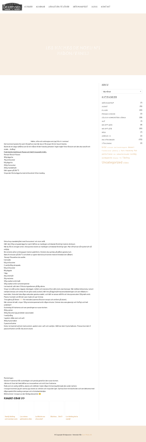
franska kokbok (108, 114)
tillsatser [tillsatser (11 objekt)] (115, 158)
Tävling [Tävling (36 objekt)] (126, 157)
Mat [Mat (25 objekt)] (135, 150)
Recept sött (107, 129)
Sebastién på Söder (59, 7)
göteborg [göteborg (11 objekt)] (115, 151)
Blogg (94, 7)
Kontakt (105, 7)
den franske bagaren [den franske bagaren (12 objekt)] (120, 147)
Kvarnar (40, 7)
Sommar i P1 (106, 136)
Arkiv (105, 85)
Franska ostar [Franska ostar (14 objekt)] (106, 151)
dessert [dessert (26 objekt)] (131, 147)
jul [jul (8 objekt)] (119, 150)
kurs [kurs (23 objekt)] (123, 150)
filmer (105, 110)
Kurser (28, 7)
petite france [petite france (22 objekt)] (107, 154)
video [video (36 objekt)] (126, 162)
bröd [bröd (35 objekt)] (104, 147)
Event (105, 106)
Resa (104, 132)
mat (103, 121)
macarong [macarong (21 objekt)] (129, 150)
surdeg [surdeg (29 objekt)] (133, 154)
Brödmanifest (80, 7)
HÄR (21, 299)
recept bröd (107, 125)
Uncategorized (108, 140)
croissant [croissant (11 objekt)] (110, 147)
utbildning (107, 143)
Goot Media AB (87, 435)
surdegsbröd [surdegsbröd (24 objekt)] (107, 158)
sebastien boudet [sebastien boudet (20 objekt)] (123, 154)
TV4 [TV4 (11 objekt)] (120, 158)
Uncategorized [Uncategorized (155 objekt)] (112, 162)
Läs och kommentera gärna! (114, 117)
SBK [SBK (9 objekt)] (114, 154)
